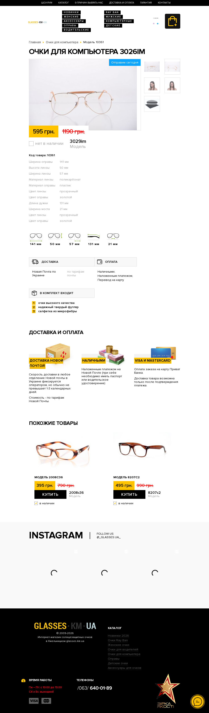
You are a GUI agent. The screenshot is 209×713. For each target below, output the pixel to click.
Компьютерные (119, 21)
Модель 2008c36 (48, 477)
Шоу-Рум (46, 2)
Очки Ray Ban (118, 640)
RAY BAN (112, 12)
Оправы (70, 25)
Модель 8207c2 (126, 477)
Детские (113, 25)
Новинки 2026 (118, 636)
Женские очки (118, 645)
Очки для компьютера (124, 654)
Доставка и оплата (121, 2)
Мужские (113, 16)
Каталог (63, 2)
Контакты (164, 2)
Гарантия (146, 2)
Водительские (76, 29)
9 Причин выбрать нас (89, 2)
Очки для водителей (123, 649)
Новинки (71, 12)
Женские (71, 16)
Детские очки (118, 663)
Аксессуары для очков (124, 668)
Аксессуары (74, 21)
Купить (50, 494)
